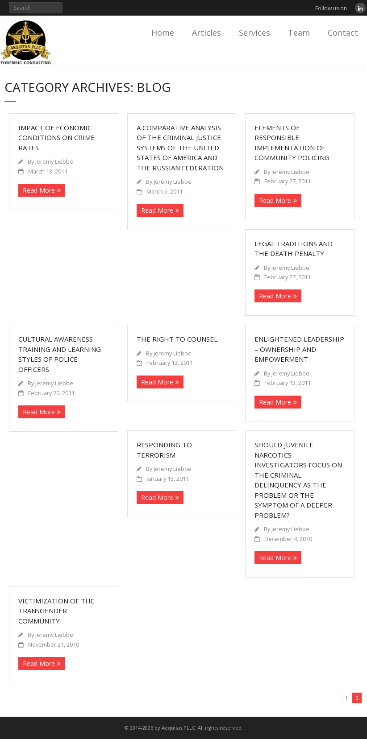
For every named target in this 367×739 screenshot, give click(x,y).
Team (299, 32)
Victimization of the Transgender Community (56, 610)
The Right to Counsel (177, 338)
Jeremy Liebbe (54, 161)
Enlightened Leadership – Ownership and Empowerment (299, 348)
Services (254, 32)
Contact (343, 32)
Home (162, 32)
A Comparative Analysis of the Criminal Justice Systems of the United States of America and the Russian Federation (180, 147)
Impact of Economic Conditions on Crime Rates (56, 137)
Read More (39, 190)
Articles (206, 32)
